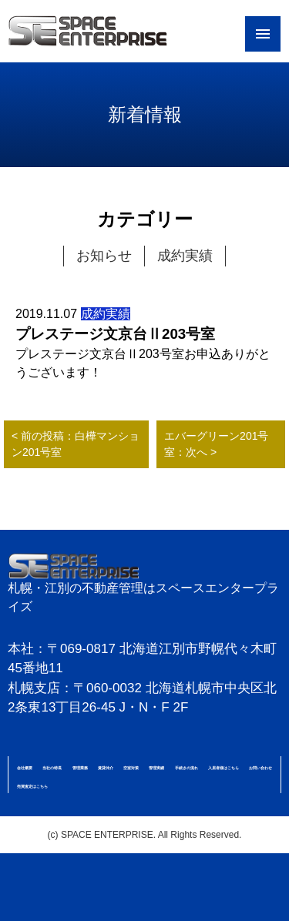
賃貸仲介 (105, 767)
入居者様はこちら (223, 767)
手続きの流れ (186, 767)
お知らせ (104, 255)
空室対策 (131, 767)
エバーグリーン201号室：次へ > (216, 444)
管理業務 (80, 767)
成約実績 (185, 255)
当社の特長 (52, 767)
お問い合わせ (260, 767)
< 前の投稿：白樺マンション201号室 (75, 444)
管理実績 (156, 767)
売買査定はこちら (32, 786)
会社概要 (24, 767)
